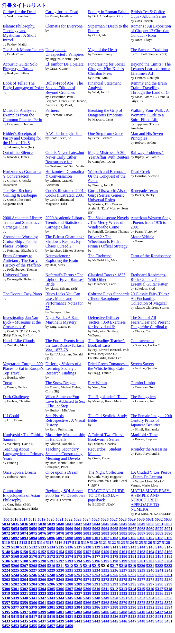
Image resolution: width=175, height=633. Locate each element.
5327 (78, 593)
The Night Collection (105, 472)
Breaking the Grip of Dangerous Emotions (105, 112)
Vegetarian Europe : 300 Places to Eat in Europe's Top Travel (23, 368)
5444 (105, 621)
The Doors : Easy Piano (22, 294)
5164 (150, 551)
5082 (96, 533)
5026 (104, 519)
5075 (33, 533)
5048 (132, 524)
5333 (132, 593)
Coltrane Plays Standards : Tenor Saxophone (109, 296)
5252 (87, 575)
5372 (141, 602)
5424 (96, 616)
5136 (69, 547)
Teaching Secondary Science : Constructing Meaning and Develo (64, 454)
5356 (168, 598)
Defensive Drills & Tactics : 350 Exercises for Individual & (107, 322)
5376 (6, 607)
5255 (114, 575)
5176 (87, 556)
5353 (141, 598)
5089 (159, 533)
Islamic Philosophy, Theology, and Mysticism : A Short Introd (19, 33)
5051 (159, 524)
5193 (69, 561)
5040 (60, 524)
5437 (42, 621)
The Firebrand (100, 256)
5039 (51, 524)
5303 (33, 588)
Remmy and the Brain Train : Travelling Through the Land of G (150, 88)
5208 (33, 565)
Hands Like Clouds (19, 340)
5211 (60, 565)
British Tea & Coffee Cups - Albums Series (148, 14)
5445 (114, 621)
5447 (132, 621)
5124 (130, 542)
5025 (95, 519)
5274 (114, 579)
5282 (15, 584)
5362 (51, 602)
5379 (33, 607)
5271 (87, 579)
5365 (78, 602)
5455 (33, 625)
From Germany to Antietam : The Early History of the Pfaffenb (22, 260)
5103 (114, 538)
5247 (42, 575)
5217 (114, 565)
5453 (15, 625)
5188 (24, 561)
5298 (159, 584)
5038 (42, 524)
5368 (105, 602)
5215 (96, 565)
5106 (141, 538)
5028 (123, 519)
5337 (168, 593)
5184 (159, 556)
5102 (105, 538)
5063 (96, 528)
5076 (42, 533)
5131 (24, 547)
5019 (41, 519)
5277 (141, 579)
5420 (60, 616)
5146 (159, 547)
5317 (159, 588)
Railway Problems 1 (147, 152)
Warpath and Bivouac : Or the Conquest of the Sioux (107, 176)
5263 (15, 579)
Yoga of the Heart (102, 50)
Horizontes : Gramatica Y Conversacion (22, 173)
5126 (148, 542)
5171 (42, 556)
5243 (6, 575)
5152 (42, 551)
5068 (141, 528)
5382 (60, 607)
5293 (114, 584)
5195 (87, 561)
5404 (87, 612)
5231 (69, 570)
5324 (51, 593)
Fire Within (97, 383)
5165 (159, 551)
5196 (96, 561)
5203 (159, 561)
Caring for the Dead (19, 12)
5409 (132, 612)
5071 (168, 528)
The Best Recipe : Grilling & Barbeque (20, 192)
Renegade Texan (144, 190)
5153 (51, 551)
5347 (87, 598)
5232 (78, 570)
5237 (123, 570)
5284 (33, 584)
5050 (150, 524)
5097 (60, 538)
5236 (114, 570)
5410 (141, 612)
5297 (150, 584)
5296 (141, 584)
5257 (132, 575)
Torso (7, 383)
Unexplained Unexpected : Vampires (64, 52)
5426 (114, 616)
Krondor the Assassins (149, 449)
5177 (96, 556)
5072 (6, 533)
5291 (96, 584)
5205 (6, 565)
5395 (6, 612)
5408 (123, 612)
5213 (78, 565)
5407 (114, 612)
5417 (33, 616)
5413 (168, 612)
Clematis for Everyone (64, 26)
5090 (168, 533)
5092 (15, 538)
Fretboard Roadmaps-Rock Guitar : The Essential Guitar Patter (149, 279)
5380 (42, 607)
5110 (6, 542)
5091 (6, 538)
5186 (6, 561)
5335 (150, 593)
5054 (15, 528)
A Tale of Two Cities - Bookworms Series (106, 437)
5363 (60, 602)
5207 (24, 565)
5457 (51, 625)
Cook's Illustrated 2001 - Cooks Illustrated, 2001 (65, 192)
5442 (87, 621)
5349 (105, 598)
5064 (105, 528)
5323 (42, 593)
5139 (96, 547)
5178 (105, 556)
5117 (67, 542)
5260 (159, 575)
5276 (132, 579)
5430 (150, 616)
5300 (6, 588)
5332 (123, 593)
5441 (78, 621)
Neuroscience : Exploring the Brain (61, 258)
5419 (51, 616)
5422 (78, 616)
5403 (78, 612)
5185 (168, 556)
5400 (51, 612)
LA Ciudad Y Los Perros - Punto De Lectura (151, 474)
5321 (24, 593)
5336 (159, 593)
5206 (15, 565)
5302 (24, 588)
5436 (33, 621)
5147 (168, 547)
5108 (159, 538)
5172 (51, 556)
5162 (132, 551)
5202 (150, 561)
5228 (42, 570)
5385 (87, 607)
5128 (166, 542)
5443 (96, 621)
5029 (132, 519)
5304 (42, 588)
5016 (15, 519)
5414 (6, 616)
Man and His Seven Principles (147, 135)
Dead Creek (140, 171)
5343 (51, 598)
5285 (42, 584)
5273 (105, 579)
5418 (42, 616)
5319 (6, 593)
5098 (69, 538)
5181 (132, 556)
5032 (159, 519)
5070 (159, 528)
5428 (132, 616)
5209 (42, 565)
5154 (60, 551)
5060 (69, 528)
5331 (114, 593)
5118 (76, 542)
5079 (69, 533)
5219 (132, 565)
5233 (87, 570)
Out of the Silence (18, 152)
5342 (42, 598)
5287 (60, 584)
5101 (96, 538)
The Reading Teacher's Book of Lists (106, 342)
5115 (49, 542)
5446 (123, 621)
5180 (123, 556)
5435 (24, 621)
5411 (150, 612)
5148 (6, 551)
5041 (69, 524)
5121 (103, 542)
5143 (132, 547)
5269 (69, 579)
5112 (23, 542)
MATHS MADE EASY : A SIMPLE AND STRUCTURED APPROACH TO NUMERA (151, 500)
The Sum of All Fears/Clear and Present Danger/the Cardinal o (150, 322)
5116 (58, 542)
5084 (114, 533)
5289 (78, 584)
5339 (15, 598)
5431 (159, 616)
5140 (105, 547)
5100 (87, 538)
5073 (15, 533)
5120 (94, 542)
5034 (6, 524)
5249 (60, 575)
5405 (96, 612)
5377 (15, 607)
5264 (24, 579)
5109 (168, 538)
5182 (141, 556)
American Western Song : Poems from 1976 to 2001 (151, 222)
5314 (132, 588)
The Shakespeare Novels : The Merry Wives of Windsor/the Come (108, 222)
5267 (51, 579)
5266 (42, 579)
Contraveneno (142, 340)
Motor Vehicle (142, 237)
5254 (105, 575)
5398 (33, 612)
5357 (6, 602)
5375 (168, 602)
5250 (69, 575)
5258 (141, 575)
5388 (114, 607)
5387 (105, 607)
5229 (51, 570)
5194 (78, 561)
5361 (42, 602)
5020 (50, 519)
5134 (51, 547)
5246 (33, 575)
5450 (159, 621)
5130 (15, 547)
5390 (132, 607)
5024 (86, 519)
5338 (6, 598)
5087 (141, 533)
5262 (6, 579)
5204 (168, 561)
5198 (114, 561)
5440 (69, 621)
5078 (60, 533)
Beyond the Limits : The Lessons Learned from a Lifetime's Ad (151, 69)
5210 (51, 565)
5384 (78, 607)
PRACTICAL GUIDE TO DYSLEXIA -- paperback (106, 495)
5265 (33, 579)
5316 (150, 588)
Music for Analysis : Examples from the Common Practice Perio (22, 115)
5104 (123, 538)
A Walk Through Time (63, 133)
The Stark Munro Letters (23, 50)
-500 (6, 519)
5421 (69, 616)
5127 (157, 542)
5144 (141, 547)
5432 (168, 616)
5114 (41, 542)
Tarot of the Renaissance (151, 256)
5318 (168, 588)
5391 (141, 607)
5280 (168, 579)
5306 (60, 588)
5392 (150, 607)
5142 (123, 547)
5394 (168, 607)
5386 (96, 607)
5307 (69, 588)
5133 (42, 547)
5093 (24, 538)
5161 (123, 551)
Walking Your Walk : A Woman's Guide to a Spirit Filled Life (150, 115)
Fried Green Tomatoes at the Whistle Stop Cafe (108, 366)
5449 (150, 621)
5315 (141, 588)
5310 (96, 588)
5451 (168, 621)
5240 (150, 570)
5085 (123, 533)
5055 (24, 528)
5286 (51, 584)
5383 (69, 607)
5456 (42, 625)
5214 (87, 565)
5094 (33, 538)
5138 (87, 547)
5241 (159, 570)
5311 (105, 588)
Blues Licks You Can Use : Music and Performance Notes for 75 (64, 301)
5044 (96, 524)
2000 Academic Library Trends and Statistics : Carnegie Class (22, 222)
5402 (69, 612)
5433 (6, 621)
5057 (42, 528)
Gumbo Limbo (143, 383)
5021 (59, 519)
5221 (150, 565)
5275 (123, 579)
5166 (168, 551)
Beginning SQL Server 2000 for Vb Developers (65, 493)
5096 (51, 538)
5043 (87, 524)
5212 (69, 565)
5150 (24, 551)
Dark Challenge (16, 397)
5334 (141, 593)
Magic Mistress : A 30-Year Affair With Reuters (108, 154)
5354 (150, 598)
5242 (168, 570)
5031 (150, 519)
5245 (24, 575)
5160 (114, 551)
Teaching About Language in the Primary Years (23, 454)
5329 (96, 593)
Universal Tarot (15, 275)
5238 (132, 570)
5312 (114, 588)
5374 (159, 602)
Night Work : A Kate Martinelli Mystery (62, 319)
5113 (32, 542)
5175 (78, 556)
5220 (141, 565)
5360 (33, 602)
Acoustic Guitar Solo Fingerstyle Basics (20, 66)
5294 (123, 584)
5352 (132, 598)
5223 (168, 565)
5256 (123, 575)
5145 (150, 547)
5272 (96, 579)
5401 (60, 612)
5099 (78, 538)
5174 (69, 556)
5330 (105, 593)
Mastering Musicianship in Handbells (65, 437)
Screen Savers (142, 364)
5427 (123, 616)
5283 (24, 584)
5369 (114, 602)
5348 (96, 598)
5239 (141, 570)
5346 (78, 598)
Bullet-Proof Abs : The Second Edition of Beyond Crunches (64, 88)
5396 (15, 612)
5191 (51, 561)
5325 (60, 593)
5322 (33, 593)
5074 (24, 533)
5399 (42, 612)
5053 (6, 528)
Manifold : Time (144, 435)
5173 (60, 556)
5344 (60, 598)
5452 (6, 625)
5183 (150, 556)
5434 (15, 621)
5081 (87, 533)
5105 (132, 538)
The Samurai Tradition (149, 50)
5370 (123, 602)
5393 (159, 607)
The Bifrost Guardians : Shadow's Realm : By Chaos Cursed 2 (65, 241)
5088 (150, 533)
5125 (139, 542)
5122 (112, 542)
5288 (69, 584)
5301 (15, 588)
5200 (132, 561)
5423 (87, 616)
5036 (24, 524)
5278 (150, 579)
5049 (141, 524)
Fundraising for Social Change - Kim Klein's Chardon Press (106, 69)
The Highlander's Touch (107, 397)
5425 (105, 616)
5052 (168, 524)
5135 (60, 547)
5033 (168, 519)
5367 (96, 602)
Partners (52, 110)
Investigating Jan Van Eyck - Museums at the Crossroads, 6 (22, 322)
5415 (15, 616)
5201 (141, 561)
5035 (15, 524)
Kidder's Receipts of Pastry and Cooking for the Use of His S (22, 138)
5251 (78, 575)
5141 (114, 547)
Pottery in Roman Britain (109, 12)
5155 (69, 551)
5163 (141, 551)
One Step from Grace (105, 133)
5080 (78, 533)
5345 (69, 598)
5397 (24, 612)
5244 (15, 575)
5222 (159, 565)
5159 (105, 551)
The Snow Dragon (60, 383)
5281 (6, 584)
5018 (32, 519)
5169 (24, 556)
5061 (78, 528)
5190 (42, 561)
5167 (6, 556)
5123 (121, 542)
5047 (123, 524)
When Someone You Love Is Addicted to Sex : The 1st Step (65, 401)
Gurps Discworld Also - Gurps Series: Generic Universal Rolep (107, 195)
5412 (159, 612)
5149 (15, 551)
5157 (87, 551)
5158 (96, 551)
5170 (33, 556)
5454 (24, 625)
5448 (141, 621)
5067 (132, 528)
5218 (123, 565)
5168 (15, 556)
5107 (150, 538)
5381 (51, 607)
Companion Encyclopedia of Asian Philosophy (21, 495)
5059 (60, 528)
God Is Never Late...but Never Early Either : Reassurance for (64, 157)
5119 (85, 542)
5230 (60, 570)
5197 (105, 561)
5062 (87, 528)
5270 (78, 579)
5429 (141, 616)
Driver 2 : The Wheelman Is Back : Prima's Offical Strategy (108, 241)
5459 (69, 625)
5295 (132, 584)
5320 (15, 593)
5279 (159, 579)
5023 (77, 519)
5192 (60, 561)
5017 (23, 519)
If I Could (11, 416)
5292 (105, 584)
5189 (33, 561)
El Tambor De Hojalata (64, 64)
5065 (114, 528)
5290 (87, 584)
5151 (33, 551)
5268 (60, 579)
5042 (78, 524)
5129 (6, 547)
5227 (33, 570)
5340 (24, 598)
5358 (15, 602)
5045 (105, 524)
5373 (150, 602)
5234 (96, 570)
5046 (114, 524)
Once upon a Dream (19, 472)
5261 (168, 575)
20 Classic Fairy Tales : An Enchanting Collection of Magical (150, 298)
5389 (123, 607)
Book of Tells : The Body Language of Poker (23, 85)
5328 (87, 593)
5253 (96, 575)
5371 (132, 602)
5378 (24, 607)
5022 (68, 519)
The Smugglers (143, 397)
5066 (123, 528)
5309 (87, 588)
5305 (51, 588)
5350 (114, 598)
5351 (123, 598)
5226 (24, 570)
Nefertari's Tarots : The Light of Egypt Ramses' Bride (64, 279)
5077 (51, 533)
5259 (150, 575)
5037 (33, 524)
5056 (33, 528)
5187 (15, 561)
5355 (159, 598)
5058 (51, 528)
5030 (141, 519)
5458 (60, 625)
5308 (78, 588)
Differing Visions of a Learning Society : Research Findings (63, 368)
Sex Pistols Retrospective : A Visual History (65, 420)
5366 (87, 602)
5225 (15, 570)
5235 (105, 570)
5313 (123, 588)
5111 (14, 542)
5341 (33, 598)
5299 (168, 584)
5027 (114, 519)
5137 (78, 547)
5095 (42, 538)
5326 (69, 593)
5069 (150, 528)
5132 (33, 547)
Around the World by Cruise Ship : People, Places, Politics (20, 241)
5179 (114, 556)
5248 (51, 575)
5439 (60, 621)
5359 (24, 602)
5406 (105, 612)
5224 (6, 570)
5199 (123, 561)
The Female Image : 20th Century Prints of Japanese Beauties (151, 420)
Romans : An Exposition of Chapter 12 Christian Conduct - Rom (151, 31)
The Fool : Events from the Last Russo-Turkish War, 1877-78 (64, 345)
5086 (132, 533)
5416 (24, 616)
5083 (105, 533)
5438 (51, 621)
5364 (69, 602)
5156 (78, 551)
